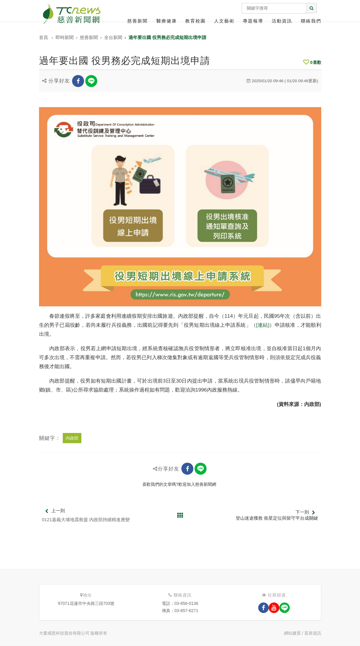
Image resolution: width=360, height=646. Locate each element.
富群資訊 (312, 633)
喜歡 (312, 62)
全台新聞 (113, 37)
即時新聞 (65, 37)
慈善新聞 (137, 20)
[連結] (262, 325)
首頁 (43, 37)
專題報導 (253, 20)
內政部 (72, 438)
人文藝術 (224, 20)
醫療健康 (166, 20)
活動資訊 (282, 20)
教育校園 (195, 20)
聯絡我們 (311, 20)
